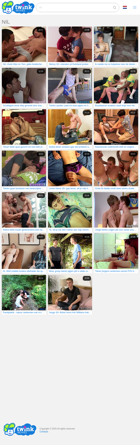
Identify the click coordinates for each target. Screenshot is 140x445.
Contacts (44, 431)
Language (125, 7)
